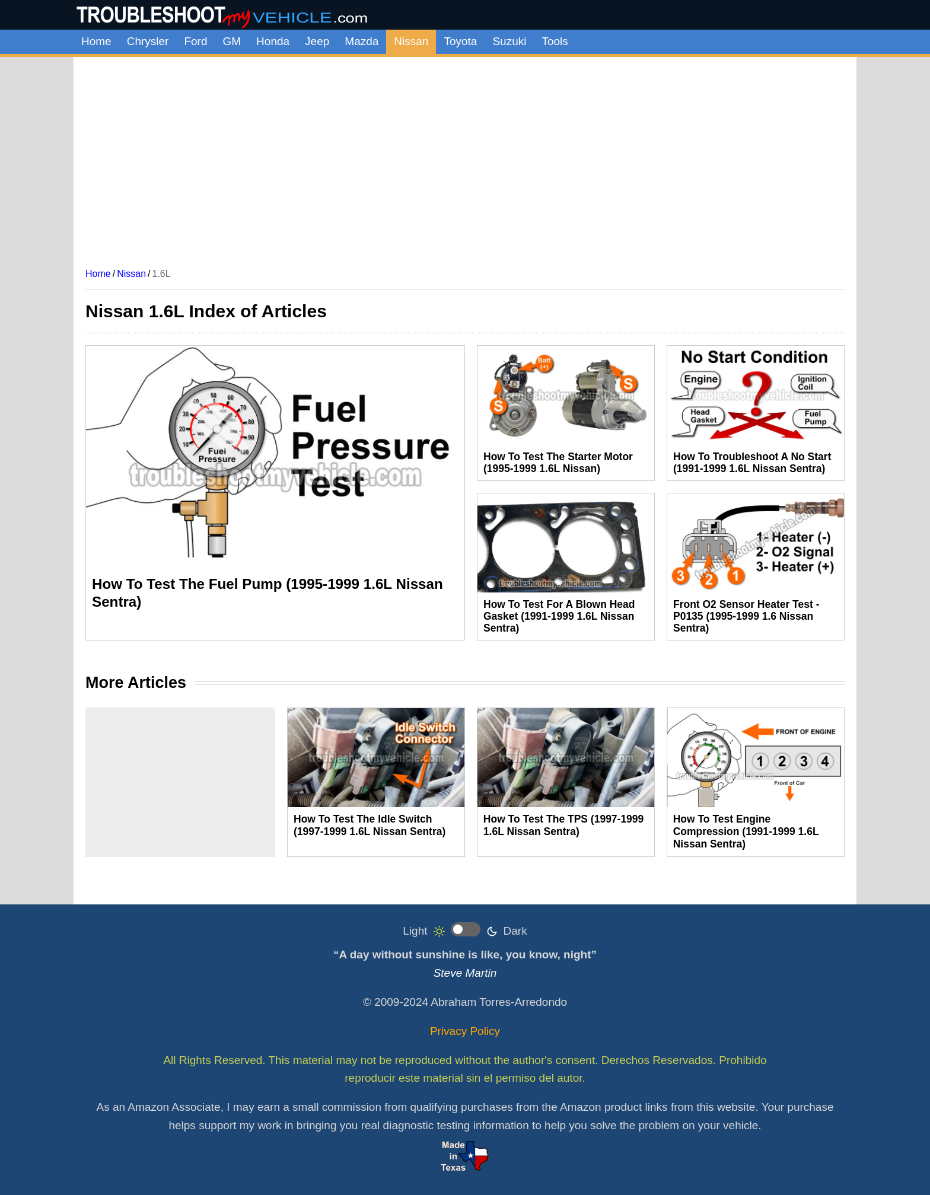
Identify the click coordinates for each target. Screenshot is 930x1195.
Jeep (317, 41)
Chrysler (148, 41)
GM (232, 41)
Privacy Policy (465, 1031)
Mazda (361, 41)
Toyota (460, 41)
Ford (195, 41)
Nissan (411, 41)
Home (96, 41)
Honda (272, 41)
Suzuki (509, 41)
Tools (555, 41)
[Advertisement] (465, 158)
